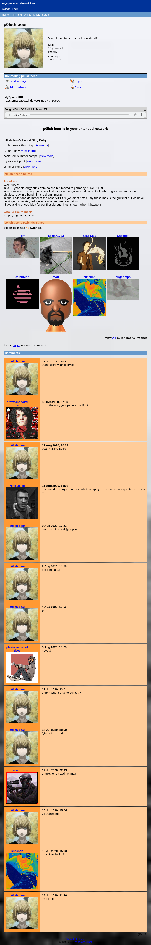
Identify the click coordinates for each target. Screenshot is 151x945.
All (12, 14)
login (16, 345)
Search (46, 14)
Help (75, 939)
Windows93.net (83, 941)
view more (41, 145)
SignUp (6, 8)
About (69, 939)
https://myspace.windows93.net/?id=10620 (32, 100)
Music (36, 14)
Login (15, 8)
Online (27, 14)
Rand (19, 14)
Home (5, 14)
